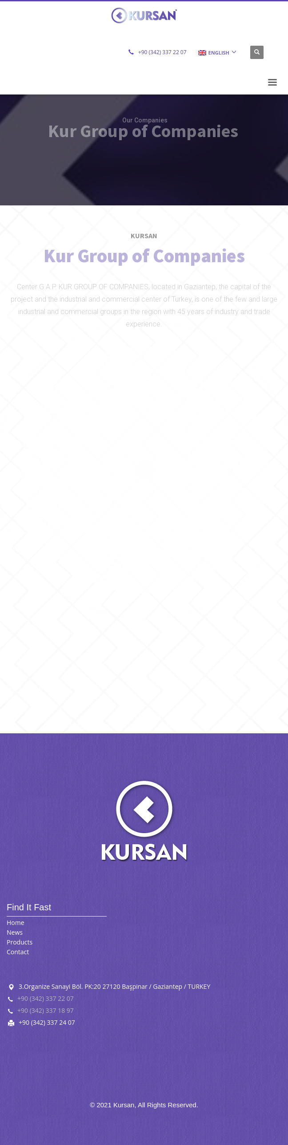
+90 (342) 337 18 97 (45, 1010)
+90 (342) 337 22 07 (162, 52)
